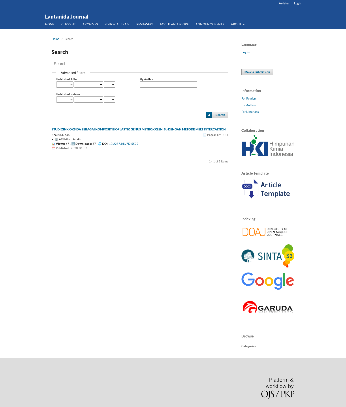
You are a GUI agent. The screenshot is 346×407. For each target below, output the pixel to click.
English (246, 52)
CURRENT (68, 24)
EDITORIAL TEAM (117, 24)
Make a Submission (257, 72)
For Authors (248, 105)
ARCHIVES (90, 24)
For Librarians (250, 111)
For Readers (249, 98)
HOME (50, 24)
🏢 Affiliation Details (68, 139)
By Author (147, 79)
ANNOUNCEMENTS (210, 24)
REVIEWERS (144, 24)
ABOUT (236, 24)
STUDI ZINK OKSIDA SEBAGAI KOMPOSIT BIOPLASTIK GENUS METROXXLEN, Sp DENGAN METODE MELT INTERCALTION (139, 129)
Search (220, 115)
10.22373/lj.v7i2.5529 (123, 143)
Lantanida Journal (66, 16)
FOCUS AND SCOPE (174, 24)
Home (55, 39)
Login (297, 3)
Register (283, 3)
